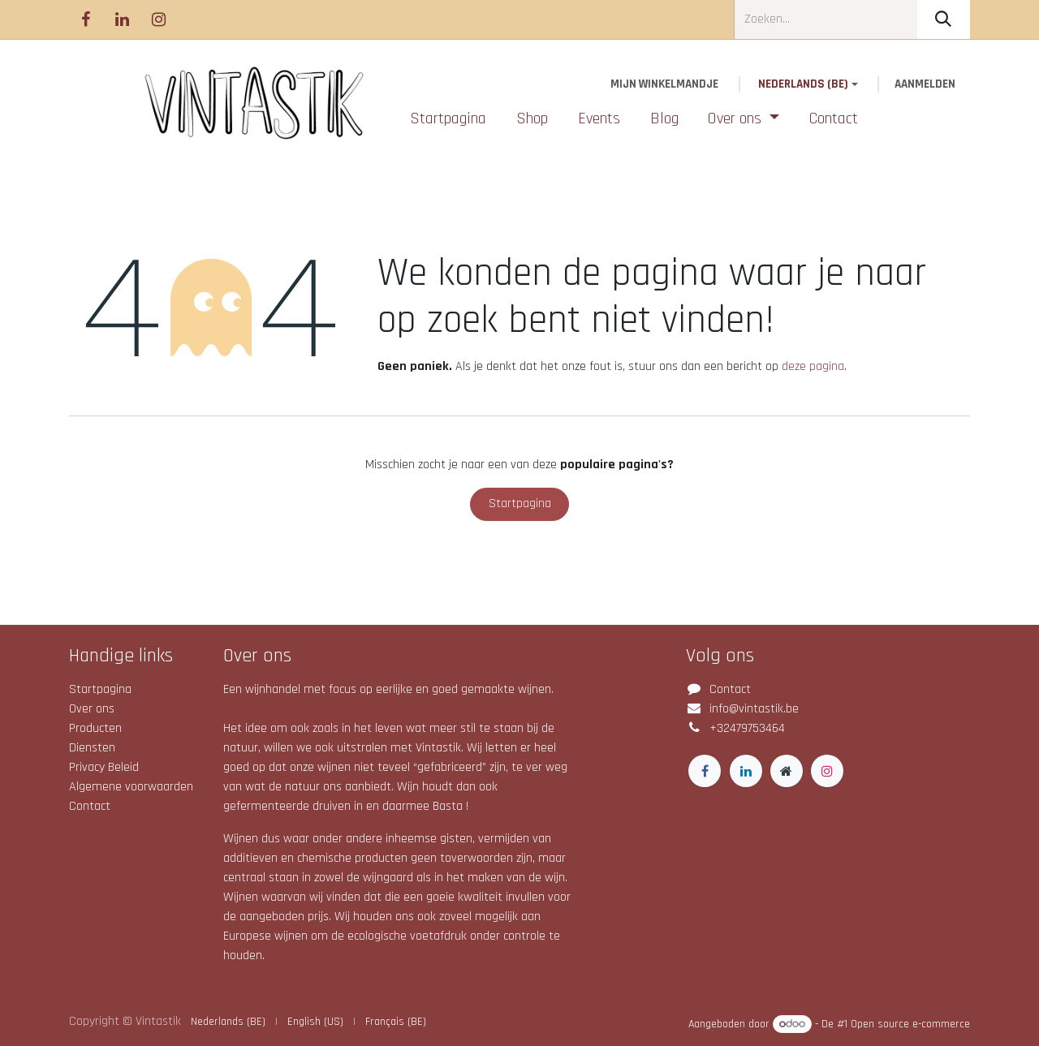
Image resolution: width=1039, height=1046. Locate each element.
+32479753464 (747, 728)
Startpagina (520, 503)
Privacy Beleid (104, 767)
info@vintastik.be (754, 708)
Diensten (92, 747)
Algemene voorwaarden (131, 786)
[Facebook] (85, 19)
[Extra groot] (786, 771)
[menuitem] (448, 118)
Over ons (91, 708)
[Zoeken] (943, 19)
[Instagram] (158, 19)
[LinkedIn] (122, 19)
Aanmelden (925, 84)
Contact (89, 806)
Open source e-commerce (910, 1024)
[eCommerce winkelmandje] (665, 85)
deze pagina (813, 366)
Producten (95, 728)
